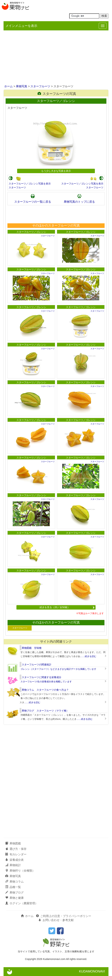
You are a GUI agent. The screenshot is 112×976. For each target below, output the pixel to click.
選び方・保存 (15, 848)
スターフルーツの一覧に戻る (32, 201)
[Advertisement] (56, 58)
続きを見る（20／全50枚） (67, 607)
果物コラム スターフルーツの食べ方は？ (45, 689)
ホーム (8, 86)
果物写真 (21, 86)
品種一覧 (13, 887)
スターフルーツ (40, 86)
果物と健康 (14, 897)
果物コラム (14, 881)
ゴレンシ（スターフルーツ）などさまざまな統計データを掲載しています (58, 669)
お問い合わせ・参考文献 (56, 920)
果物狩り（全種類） (20, 870)
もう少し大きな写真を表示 (56, 170)
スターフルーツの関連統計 (36, 664)
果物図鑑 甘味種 (32, 647)
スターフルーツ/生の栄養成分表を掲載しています (46, 681)
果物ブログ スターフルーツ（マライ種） (45, 710)
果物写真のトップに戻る (79, 201)
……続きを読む (88, 656)
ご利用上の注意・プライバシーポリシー (63, 916)
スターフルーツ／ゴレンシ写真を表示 (30, 183)
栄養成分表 (14, 859)
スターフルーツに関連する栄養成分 (41, 677)
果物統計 (13, 865)
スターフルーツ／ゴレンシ (31, 231)
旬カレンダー (15, 854)
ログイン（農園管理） (21, 903)
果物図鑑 (13, 843)
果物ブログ (14, 892)
